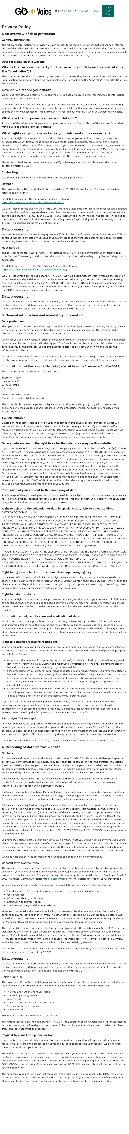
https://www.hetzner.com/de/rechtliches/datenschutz (33, 202)
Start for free (108, 11)
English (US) (64, 10)
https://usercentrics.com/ (57, 878)
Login (95, 10)
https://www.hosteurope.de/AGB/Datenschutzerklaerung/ (35, 269)
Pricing (84, 10)
